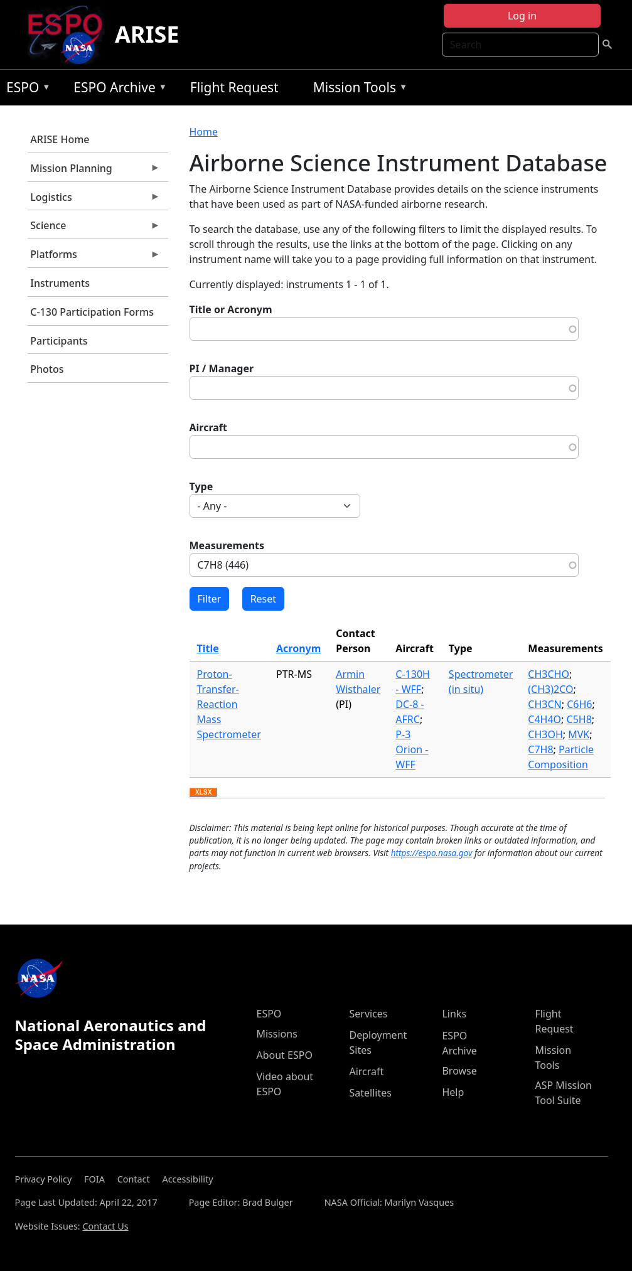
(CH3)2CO (550, 689)
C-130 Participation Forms (92, 312)
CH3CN (544, 704)
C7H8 (540, 749)
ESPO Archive (117, 89)
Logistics (94, 200)
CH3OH (545, 734)
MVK (578, 734)
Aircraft (209, 427)
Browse (459, 1071)
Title (208, 648)
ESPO (25, 89)
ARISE (147, 34)
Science (94, 228)
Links (454, 1014)
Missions (276, 1034)
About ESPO (284, 1055)
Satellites (370, 1093)
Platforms (94, 257)
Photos (46, 369)
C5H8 (579, 719)
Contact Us (105, 1226)
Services (368, 1014)
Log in (522, 16)
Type (201, 486)
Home (204, 132)
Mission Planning (94, 171)
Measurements (227, 545)
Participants (58, 341)
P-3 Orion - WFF (411, 749)
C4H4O (544, 719)
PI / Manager (222, 368)
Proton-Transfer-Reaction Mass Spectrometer (229, 704)
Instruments (60, 283)
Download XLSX (203, 793)
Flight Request (234, 87)
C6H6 (579, 704)
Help (453, 1092)
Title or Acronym (231, 309)
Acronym (298, 648)
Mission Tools (357, 89)
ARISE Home (59, 139)
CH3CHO (548, 674)
